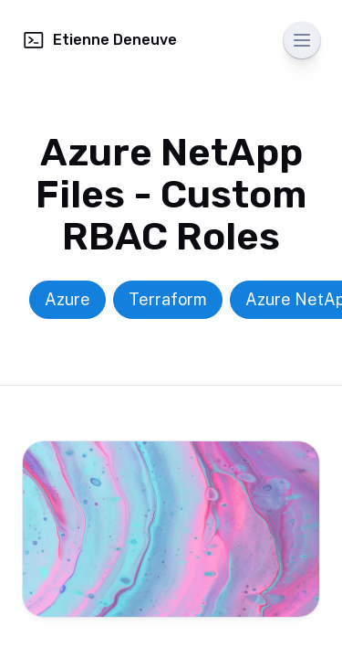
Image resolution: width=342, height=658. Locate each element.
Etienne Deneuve (99, 40)
